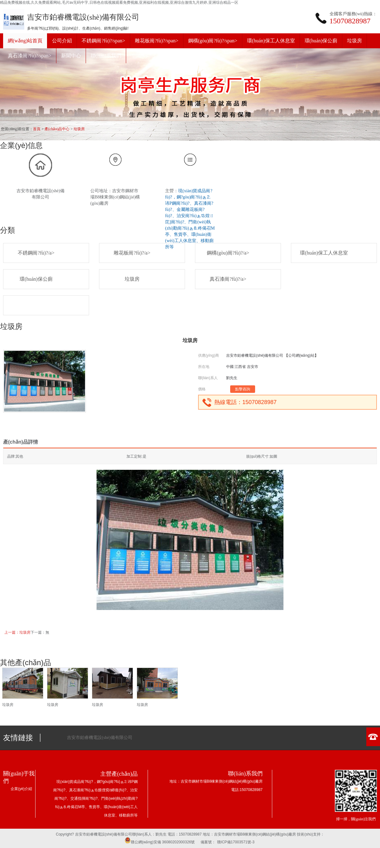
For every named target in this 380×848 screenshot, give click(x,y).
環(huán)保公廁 (36, 279)
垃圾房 (79, 129)
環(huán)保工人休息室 (324, 252)
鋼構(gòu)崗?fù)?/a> (228, 252)
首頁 (36, 129)
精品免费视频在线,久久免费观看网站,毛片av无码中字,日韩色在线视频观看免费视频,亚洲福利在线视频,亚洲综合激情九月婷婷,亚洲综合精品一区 (119, 2)
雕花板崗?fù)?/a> (132, 252)
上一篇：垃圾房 (17, 632)
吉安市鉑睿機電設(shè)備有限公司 (254, 355)
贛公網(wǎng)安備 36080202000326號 (160, 842)
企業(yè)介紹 (21, 789)
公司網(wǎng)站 (301, 355)
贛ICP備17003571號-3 (235, 842)
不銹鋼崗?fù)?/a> (36, 252)
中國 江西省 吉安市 (242, 366)
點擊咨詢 (242, 389)
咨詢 (36, 717)
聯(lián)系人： (143, 834)
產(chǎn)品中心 (57, 129)
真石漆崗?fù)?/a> (228, 279)
